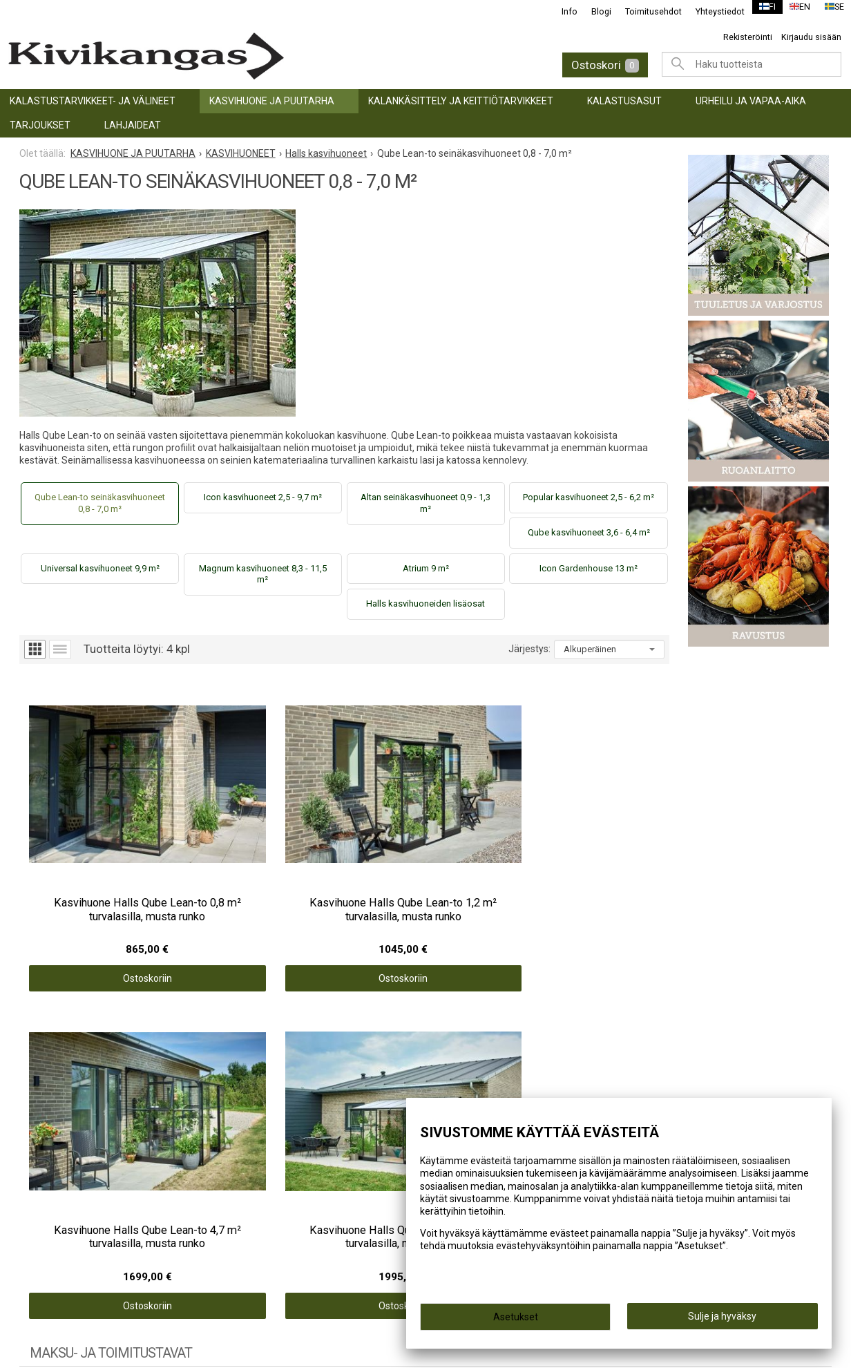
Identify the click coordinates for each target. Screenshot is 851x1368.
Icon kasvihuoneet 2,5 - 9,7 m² (263, 497)
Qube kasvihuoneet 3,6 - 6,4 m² (589, 532)
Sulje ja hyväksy (722, 1320)
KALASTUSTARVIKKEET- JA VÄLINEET (92, 100)
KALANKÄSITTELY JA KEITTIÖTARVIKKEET (460, 100)
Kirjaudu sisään (811, 37)
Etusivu (248, 1096)
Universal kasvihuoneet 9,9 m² (100, 568)
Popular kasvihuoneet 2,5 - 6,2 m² (588, 497)
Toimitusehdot (645, 11)
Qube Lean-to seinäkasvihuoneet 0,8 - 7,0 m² (100, 503)
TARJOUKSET (40, 125)
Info (561, 11)
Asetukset (515, 1321)
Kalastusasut (624, 100)
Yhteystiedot (711, 11)
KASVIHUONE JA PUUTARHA (271, 100)
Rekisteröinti (747, 37)
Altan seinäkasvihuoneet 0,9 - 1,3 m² (425, 503)
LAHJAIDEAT (132, 125)
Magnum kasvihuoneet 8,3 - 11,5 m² (263, 574)
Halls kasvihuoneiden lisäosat (425, 603)
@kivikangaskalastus (702, 1096)
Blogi (593, 11)
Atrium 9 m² (426, 568)
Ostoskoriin (100, 898)
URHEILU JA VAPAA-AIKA (751, 100)
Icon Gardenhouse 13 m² (588, 568)
